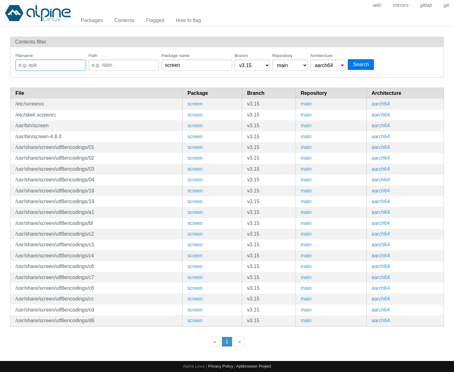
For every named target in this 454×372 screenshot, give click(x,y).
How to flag (188, 20)
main (306, 103)
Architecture (321, 55)
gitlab (426, 5)
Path (93, 55)
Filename (24, 55)
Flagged (155, 20)
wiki (377, 5)
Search (361, 64)
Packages (92, 20)
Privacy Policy (220, 366)
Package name (175, 55)
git (446, 5)
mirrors (401, 5)
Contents (124, 20)
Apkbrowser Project (253, 366)
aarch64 (381, 103)
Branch (241, 55)
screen (195, 103)
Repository (282, 55)
